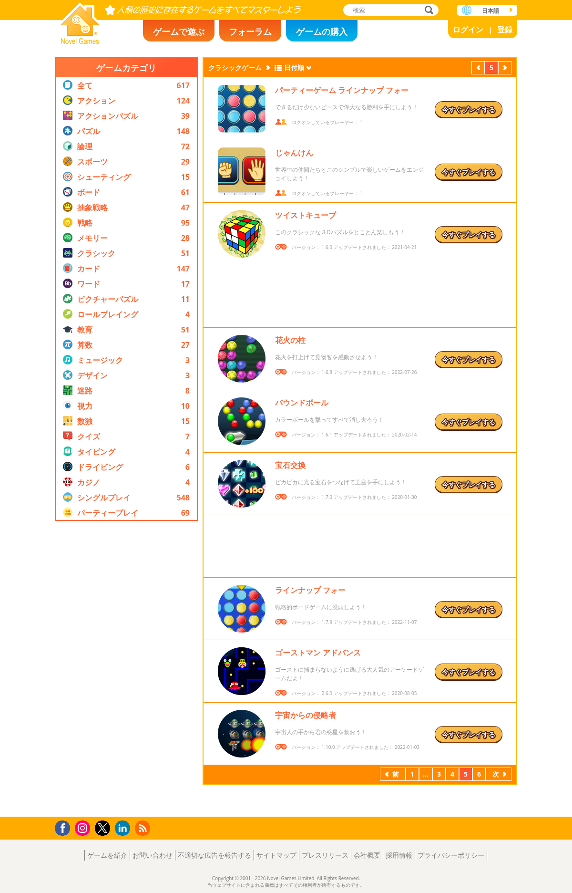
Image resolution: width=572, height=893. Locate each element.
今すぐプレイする (468, 109)
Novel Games (80, 20)
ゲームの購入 (321, 31)
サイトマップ (276, 855)
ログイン (468, 29)
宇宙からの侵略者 (305, 715)
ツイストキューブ (305, 215)
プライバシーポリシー (451, 855)
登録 (504, 29)
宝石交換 (290, 465)
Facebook (65, 827)
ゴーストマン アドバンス (318, 652)
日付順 (294, 67)
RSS (144, 828)
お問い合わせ (153, 855)
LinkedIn (124, 828)
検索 (427, 11)
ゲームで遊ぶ (178, 31)
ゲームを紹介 (107, 855)
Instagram (84, 827)
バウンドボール (301, 402)
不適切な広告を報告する (214, 855)
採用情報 (399, 855)
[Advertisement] (126, 669)
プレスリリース (325, 855)
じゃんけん (294, 152)
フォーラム (250, 31)
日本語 (490, 11)
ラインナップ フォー (310, 590)
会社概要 (367, 855)
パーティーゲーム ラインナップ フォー (342, 90)
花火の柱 (290, 340)
